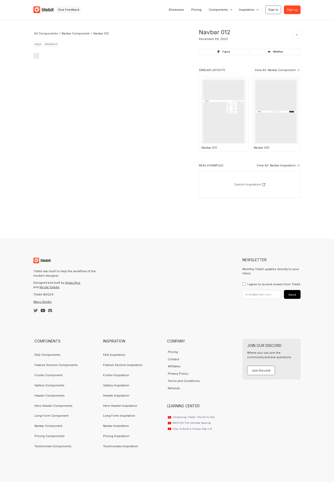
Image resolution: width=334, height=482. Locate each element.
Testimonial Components (52, 446)
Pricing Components (49, 436)
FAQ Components (47, 355)
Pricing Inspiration (116, 436)
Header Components (49, 395)
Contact (173, 359)
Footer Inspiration (116, 375)
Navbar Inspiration (116, 426)
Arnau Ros (72, 282)
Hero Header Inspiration (120, 406)
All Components (46, 33)
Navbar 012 (101, 33)
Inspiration (246, 9)
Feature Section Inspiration (122, 365)
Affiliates (174, 366)
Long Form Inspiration (119, 415)
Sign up (292, 9)
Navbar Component (76, 33)
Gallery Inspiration (116, 385)
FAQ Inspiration (114, 355)
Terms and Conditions (184, 381)
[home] (43, 9)
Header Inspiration (116, 395)
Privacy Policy (178, 373)
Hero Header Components (53, 406)
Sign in (273, 9)
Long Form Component (51, 415)
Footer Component (48, 375)
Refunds (174, 388)
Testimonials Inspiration (120, 446)
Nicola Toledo (49, 287)
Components (218, 9)
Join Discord (261, 370)
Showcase (176, 9)
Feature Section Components (56, 365)
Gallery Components (49, 385)
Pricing (196, 9)
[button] (220, 9)
